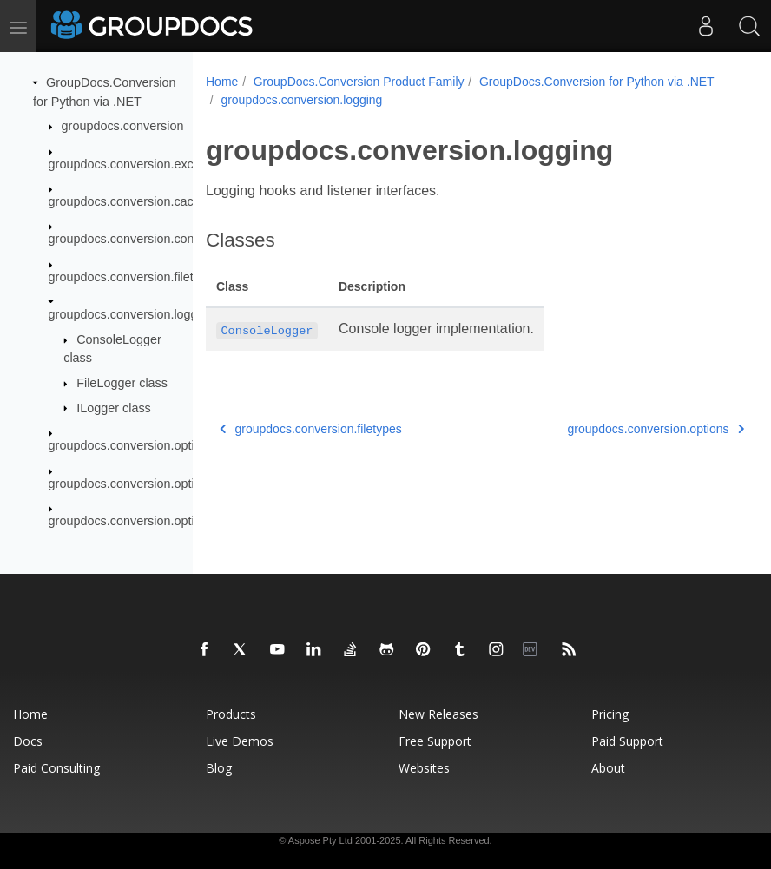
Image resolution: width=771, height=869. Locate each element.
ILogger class (113, 407)
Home (222, 82)
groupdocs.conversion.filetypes (135, 277)
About (608, 768)
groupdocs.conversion (123, 126)
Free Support (435, 741)
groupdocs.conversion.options (131, 445)
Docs (28, 741)
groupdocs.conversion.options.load (145, 521)
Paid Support (627, 741)
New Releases (438, 714)
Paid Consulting (56, 768)
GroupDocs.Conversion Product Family (359, 82)
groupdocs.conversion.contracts (137, 239)
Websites (424, 768)
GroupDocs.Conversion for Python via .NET (338, 100)
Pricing (610, 714)
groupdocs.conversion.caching (133, 201)
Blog (219, 768)
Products (231, 714)
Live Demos (239, 741)
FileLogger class (122, 383)
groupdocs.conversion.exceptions (141, 163)
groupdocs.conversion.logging (131, 314)
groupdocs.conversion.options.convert (154, 483)
